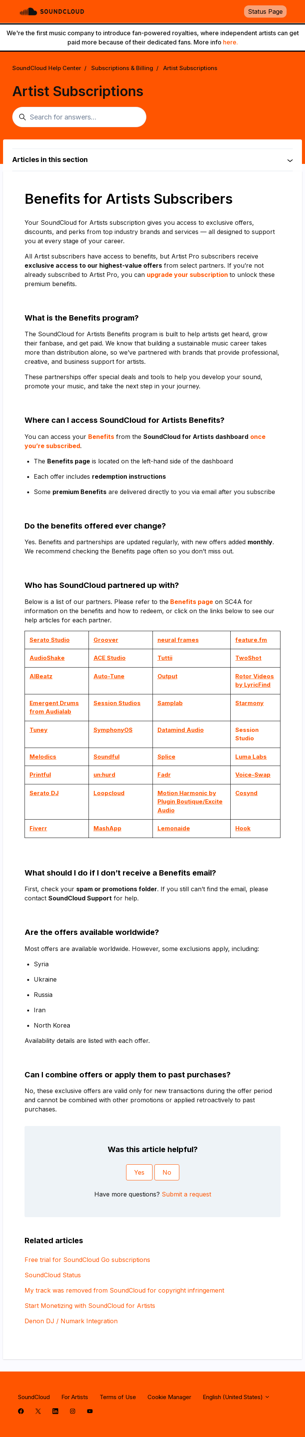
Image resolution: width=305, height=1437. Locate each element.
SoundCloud (34, 1397)
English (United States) (236, 1397)
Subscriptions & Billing (122, 68)
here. (230, 42)
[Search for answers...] (79, 117)
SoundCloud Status (53, 1275)
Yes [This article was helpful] (139, 1172)
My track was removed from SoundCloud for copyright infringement (124, 1290)
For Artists (74, 1397)
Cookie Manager (169, 1397)
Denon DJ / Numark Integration (71, 1321)
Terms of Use (118, 1397)
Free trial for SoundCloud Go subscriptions (87, 1260)
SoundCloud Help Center (46, 68)
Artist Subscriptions (190, 68)
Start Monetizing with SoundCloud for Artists (90, 1305)
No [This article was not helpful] (166, 1172)
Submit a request (186, 1194)
